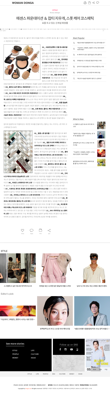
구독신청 (15, 385)
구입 (105, 369)
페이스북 (60, 349)
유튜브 (71, 349)
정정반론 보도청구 (41, 385)
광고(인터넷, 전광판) (64, 385)
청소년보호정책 (93, 385)
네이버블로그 (77, 349)
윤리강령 (26, 385)
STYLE (55, 10)
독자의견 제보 (32, 385)
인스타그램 (66, 349)
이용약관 (77, 385)
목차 (94, 369)
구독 (100, 369)
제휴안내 (71, 385)
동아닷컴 (50, 385)
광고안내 (21, 385)
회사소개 (55, 385)
